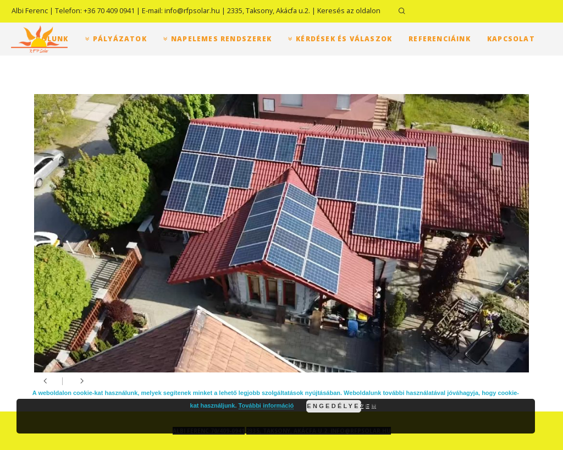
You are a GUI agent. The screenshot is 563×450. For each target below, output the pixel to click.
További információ (266, 405)
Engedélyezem (334, 406)
